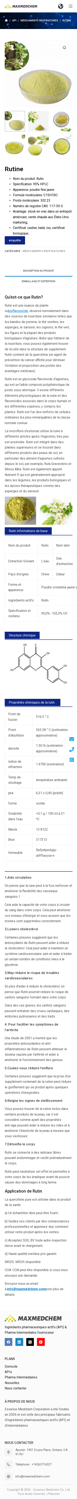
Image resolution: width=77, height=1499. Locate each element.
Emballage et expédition (38, 281)
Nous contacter (15, 1388)
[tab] (38, 271)
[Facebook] (9, 1342)
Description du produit (38, 270)
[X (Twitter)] (30, 1342)
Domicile (11, 1366)
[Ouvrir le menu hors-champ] (70, 6)
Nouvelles (12, 1383)
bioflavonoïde (18, 311)
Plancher (54, 1494)
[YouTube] (41, 1342)
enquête (15, 240)
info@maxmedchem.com (32, 1476)
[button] (61, 6)
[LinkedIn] (19, 1342)
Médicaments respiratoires (44, 251)
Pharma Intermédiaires (21, 1377)
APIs (8, 1372)
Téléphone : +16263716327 (33, 1464)
